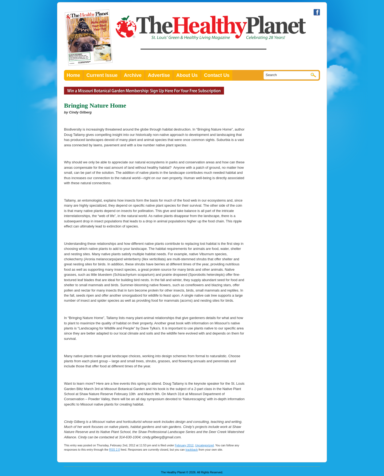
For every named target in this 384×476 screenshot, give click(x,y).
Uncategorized (204, 445)
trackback (192, 449)
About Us (187, 75)
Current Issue (102, 75)
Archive (133, 75)
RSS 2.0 (114, 449)
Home (73, 75)
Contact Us (217, 75)
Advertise (159, 75)
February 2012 (184, 445)
